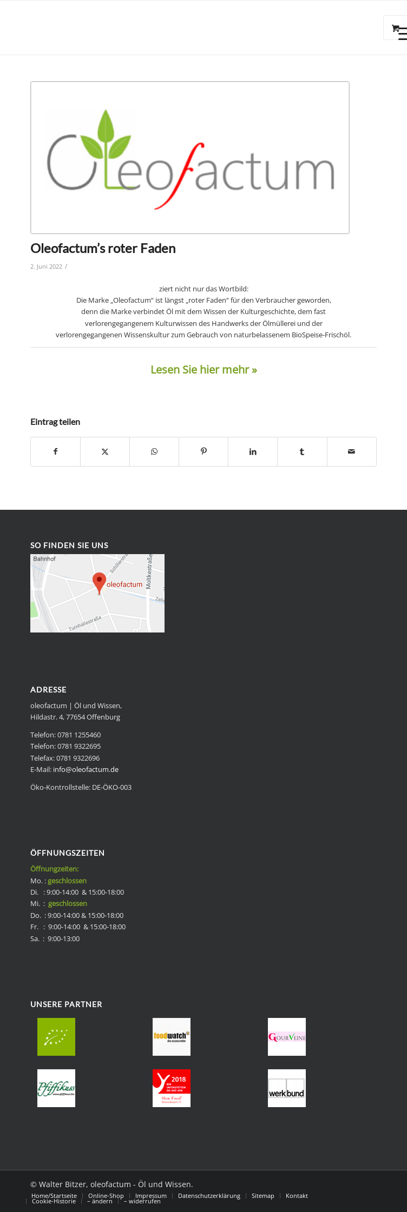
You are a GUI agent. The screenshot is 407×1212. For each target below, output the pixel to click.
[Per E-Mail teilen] (351, 451)
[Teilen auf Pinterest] (203, 451)
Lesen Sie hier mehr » (203, 369)
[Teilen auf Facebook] (55, 451)
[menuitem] (54, 1195)
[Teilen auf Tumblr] (302, 451)
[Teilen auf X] (105, 451)
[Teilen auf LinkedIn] (252, 451)
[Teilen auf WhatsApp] (154, 451)
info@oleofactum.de (86, 769)
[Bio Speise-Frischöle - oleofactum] (168, 27)
